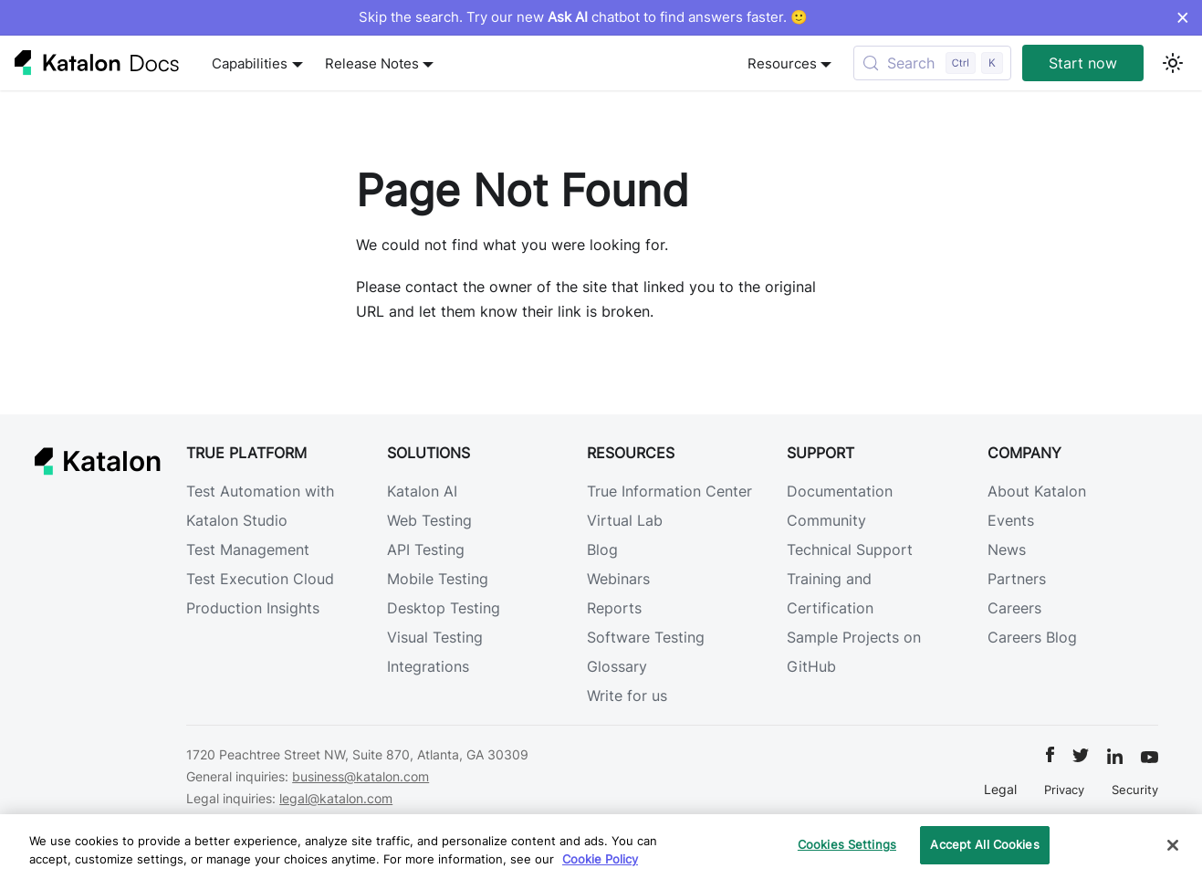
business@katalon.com (360, 776)
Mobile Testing (437, 579)
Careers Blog (1032, 637)
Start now (1083, 63)
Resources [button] (782, 63)
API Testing (426, 549)
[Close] (1173, 845)
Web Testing (429, 520)
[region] (601, 846)
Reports (614, 608)
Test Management (247, 549)
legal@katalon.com (335, 798)
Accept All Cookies (984, 844)
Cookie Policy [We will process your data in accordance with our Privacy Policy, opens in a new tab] (600, 859)
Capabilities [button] (249, 63)
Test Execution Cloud (260, 579)
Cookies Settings (847, 844)
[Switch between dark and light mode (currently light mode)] (1172, 63)
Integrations (428, 666)
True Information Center (669, 491)
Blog (602, 549)
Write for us (627, 695)
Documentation (840, 491)
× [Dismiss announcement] (1182, 17)
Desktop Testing (443, 608)
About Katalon (1037, 491)
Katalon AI (422, 491)
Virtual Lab (625, 520)
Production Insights (252, 608)
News (1007, 549)
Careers (1014, 608)
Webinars (618, 579)
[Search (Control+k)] (932, 63)
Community (826, 520)
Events (1011, 520)
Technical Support (850, 549)
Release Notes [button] (372, 63)
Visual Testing (435, 637)
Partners (1017, 579)
